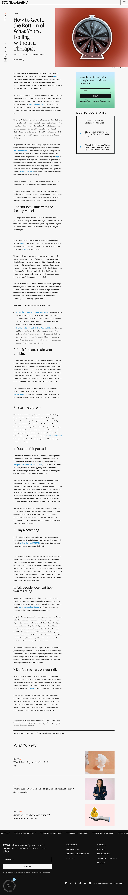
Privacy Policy (103, 101)
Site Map (101, 863)
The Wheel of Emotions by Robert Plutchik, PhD (33, 328)
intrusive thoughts (20, 394)
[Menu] (124, 2)
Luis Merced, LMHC (20, 151)
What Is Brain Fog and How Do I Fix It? (31, 762)
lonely (26, 249)
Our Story (101, 845)
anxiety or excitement (54, 436)
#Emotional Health (58, 733)
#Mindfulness (46, 733)
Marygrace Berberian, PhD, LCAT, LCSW (27, 465)
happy (22, 243)
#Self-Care (38, 733)
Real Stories (71, 845)
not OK (32, 688)
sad (54, 76)
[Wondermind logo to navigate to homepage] (15, 2)
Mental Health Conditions (77, 854)
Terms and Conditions (86, 103)
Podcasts (70, 858)
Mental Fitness (72, 849)
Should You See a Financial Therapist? (31, 815)
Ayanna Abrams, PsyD (36, 104)
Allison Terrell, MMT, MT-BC (30, 543)
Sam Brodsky (20, 60)
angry (57, 157)
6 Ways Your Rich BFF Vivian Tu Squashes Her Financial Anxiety (43, 788)
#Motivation (29, 733)
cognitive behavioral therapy (29, 607)
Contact (101, 849)
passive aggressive (27, 171)
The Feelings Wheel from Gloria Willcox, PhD (32, 312)
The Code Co (120, 883)
